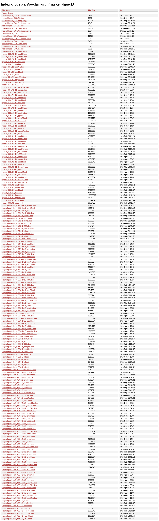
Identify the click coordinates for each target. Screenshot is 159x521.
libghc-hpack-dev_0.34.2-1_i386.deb (16, 226)
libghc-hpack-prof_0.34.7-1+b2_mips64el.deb (20, 403)
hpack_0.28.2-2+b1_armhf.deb (14, 59)
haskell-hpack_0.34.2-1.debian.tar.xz (16, 23)
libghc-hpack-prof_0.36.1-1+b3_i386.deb (18, 449)
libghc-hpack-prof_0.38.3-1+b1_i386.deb (18, 459)
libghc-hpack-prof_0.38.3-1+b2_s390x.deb (18, 490)
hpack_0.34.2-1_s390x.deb (12, 85)
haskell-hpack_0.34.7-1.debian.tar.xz (16, 31)
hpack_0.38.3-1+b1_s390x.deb (14, 154)
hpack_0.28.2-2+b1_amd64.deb (14, 54)
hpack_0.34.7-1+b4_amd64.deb (14, 108)
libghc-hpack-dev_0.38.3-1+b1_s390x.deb (18, 305)
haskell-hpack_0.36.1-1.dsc (13, 41)
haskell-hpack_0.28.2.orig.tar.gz (14, 21)
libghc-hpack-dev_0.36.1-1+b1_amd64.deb (19, 262)
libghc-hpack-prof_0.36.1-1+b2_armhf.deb (18, 442)
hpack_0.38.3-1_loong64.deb (13, 195)
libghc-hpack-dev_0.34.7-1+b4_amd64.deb (19, 259)
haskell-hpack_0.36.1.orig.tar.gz (14, 44)
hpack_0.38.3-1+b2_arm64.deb (14, 159)
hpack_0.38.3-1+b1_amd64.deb (14, 136)
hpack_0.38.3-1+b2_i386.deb (13, 164)
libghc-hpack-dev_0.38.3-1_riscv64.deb (17, 352)
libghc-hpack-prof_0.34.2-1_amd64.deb (17, 380)
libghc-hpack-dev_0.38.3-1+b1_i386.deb (18, 295)
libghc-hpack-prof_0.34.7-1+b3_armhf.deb (18, 416)
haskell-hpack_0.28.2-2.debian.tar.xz (16, 15)
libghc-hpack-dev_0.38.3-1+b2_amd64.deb (19, 308)
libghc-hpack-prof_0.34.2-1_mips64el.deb (18, 393)
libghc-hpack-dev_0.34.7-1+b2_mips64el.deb (19, 239)
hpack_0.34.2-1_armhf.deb (12, 72)
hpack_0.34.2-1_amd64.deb (13, 64)
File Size (91, 10)
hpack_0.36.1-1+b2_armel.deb (14, 123)
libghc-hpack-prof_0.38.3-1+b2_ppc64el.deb (19, 485)
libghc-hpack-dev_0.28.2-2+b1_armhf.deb (18, 211)
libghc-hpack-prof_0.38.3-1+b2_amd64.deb (19, 472)
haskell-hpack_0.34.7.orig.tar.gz (14, 36)
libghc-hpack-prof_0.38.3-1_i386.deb (16, 508)
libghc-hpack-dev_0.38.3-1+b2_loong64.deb (19, 318)
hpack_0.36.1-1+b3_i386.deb (13, 133)
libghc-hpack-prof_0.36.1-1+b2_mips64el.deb (20, 447)
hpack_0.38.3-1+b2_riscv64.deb (14, 172)
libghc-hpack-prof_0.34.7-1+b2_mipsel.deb (19, 406)
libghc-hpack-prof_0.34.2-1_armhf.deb (17, 388)
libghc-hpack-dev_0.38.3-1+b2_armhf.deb (18, 313)
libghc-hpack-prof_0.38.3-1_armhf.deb (17, 506)
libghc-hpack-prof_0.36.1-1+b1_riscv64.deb (19, 434)
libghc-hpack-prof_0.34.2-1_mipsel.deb (17, 395)
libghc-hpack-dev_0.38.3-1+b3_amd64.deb (19, 329)
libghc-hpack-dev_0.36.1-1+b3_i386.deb (18, 285)
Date (121, 10)
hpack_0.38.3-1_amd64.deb (13, 185)
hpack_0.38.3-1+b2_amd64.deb (14, 157)
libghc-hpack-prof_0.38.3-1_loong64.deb (18, 511)
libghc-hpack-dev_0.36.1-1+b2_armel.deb (18, 275)
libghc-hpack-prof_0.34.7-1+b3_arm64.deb (19, 411)
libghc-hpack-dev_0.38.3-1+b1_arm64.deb (18, 290)
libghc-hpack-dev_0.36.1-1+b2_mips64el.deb (19, 282)
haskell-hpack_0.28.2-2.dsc (13, 18)
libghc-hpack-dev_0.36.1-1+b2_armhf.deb (18, 277)
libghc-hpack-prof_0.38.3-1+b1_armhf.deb (18, 457)
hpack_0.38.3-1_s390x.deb (12, 203)
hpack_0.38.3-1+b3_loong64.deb (15, 180)
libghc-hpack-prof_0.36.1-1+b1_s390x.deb (18, 436)
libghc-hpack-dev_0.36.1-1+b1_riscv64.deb (19, 270)
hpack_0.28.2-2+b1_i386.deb (13, 62)
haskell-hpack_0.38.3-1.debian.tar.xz (16, 46)
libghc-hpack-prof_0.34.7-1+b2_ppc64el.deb (19, 408)
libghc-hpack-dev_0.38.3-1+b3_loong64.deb (19, 331)
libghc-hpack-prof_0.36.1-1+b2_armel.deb (18, 439)
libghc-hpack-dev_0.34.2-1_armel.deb (17, 221)
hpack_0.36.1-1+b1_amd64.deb (14, 110)
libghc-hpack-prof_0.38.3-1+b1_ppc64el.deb (19, 465)
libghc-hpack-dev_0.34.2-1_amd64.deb (17, 216)
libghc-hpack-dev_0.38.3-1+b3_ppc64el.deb (19, 334)
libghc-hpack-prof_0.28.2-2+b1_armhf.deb (18, 375)
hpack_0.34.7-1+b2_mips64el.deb (15, 87)
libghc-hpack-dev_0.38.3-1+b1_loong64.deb (19, 298)
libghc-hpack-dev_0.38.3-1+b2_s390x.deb (18, 326)
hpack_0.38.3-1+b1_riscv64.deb (14, 152)
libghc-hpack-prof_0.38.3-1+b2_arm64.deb (19, 475)
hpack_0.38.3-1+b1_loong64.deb (15, 146)
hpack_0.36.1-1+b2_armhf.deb (14, 126)
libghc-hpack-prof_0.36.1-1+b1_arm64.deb (19, 429)
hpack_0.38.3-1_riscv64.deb (13, 200)
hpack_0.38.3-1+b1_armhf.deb (14, 141)
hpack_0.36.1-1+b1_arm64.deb (14, 113)
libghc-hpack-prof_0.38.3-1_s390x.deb (17, 519)
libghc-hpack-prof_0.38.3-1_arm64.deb (17, 503)
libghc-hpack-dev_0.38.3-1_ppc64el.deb (18, 349)
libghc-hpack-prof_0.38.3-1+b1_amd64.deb (19, 452)
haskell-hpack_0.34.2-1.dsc (13, 26)
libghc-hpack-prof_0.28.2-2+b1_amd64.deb (19, 370)
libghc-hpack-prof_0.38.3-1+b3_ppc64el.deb (19, 498)
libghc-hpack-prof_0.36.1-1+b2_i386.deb (18, 444)
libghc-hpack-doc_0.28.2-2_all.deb (15, 357)
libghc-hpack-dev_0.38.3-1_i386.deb (16, 344)
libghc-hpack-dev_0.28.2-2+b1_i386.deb (18, 213)
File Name (6, 10)
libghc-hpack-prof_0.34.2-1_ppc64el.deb (18, 398)
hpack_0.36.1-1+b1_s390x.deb (14, 121)
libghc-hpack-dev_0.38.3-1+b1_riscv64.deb (19, 303)
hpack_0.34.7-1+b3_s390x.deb (14, 105)
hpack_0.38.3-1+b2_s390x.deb (14, 175)
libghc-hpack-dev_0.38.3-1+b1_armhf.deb (18, 293)
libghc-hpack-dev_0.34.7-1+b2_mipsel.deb (18, 241)
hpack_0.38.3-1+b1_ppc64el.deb (15, 149)
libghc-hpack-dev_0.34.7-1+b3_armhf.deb (18, 252)
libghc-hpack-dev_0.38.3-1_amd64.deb (17, 336)
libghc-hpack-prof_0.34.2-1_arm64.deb (17, 383)
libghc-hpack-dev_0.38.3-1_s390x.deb (17, 354)
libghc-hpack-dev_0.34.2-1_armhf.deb (17, 223)
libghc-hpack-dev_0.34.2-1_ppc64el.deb (18, 234)
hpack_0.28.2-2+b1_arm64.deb (14, 57)
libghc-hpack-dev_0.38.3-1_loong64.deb (18, 347)
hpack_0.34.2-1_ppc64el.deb (13, 82)
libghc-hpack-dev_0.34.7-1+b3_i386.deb (18, 254)
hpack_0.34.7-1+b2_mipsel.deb (14, 90)
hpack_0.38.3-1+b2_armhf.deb (14, 162)
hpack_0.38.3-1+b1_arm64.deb (14, 139)
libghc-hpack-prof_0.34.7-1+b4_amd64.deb (19, 424)
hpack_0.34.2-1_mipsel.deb (13, 80)
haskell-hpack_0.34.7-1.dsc (13, 33)
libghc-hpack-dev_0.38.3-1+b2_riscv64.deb (19, 323)
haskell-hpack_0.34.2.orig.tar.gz (14, 28)
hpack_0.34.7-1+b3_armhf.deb (14, 100)
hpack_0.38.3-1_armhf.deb (12, 190)
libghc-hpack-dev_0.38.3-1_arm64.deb (17, 339)
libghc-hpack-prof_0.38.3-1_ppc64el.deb (18, 513)
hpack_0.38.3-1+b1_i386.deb (13, 144)
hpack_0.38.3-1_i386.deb (12, 193)
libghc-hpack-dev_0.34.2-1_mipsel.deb (17, 231)
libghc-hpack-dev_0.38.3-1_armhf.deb (17, 341)
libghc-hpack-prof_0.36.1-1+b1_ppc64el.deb (19, 431)
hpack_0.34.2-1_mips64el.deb (14, 77)
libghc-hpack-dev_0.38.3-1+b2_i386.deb (18, 316)
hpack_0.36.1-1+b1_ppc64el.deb (15, 116)
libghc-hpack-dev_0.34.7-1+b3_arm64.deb (18, 246)
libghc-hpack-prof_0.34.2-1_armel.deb (17, 385)
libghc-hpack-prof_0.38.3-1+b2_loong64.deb (19, 483)
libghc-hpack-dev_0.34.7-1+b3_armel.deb (18, 249)
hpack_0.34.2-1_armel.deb (12, 69)
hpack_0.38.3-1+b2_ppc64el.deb (15, 169)
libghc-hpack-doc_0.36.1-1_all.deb (15, 364)
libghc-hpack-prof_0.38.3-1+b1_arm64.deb (19, 454)
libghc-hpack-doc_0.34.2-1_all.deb (15, 359)
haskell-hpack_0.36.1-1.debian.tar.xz (16, 39)
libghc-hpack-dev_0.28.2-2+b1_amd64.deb (19, 205)
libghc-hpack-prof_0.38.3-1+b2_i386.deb (18, 480)
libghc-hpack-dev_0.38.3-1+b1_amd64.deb (19, 288)
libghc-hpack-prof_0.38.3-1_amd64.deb (17, 501)
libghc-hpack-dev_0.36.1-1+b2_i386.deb (18, 280)
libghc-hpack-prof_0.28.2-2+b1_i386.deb (18, 377)
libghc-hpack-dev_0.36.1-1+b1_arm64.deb (18, 264)
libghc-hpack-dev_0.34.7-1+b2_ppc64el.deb (19, 244)
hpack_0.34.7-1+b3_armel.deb (14, 98)
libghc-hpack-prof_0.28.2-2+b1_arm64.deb (19, 372)
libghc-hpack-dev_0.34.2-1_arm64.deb (17, 218)
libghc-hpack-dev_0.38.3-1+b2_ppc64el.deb (19, 321)
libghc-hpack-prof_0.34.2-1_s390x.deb (17, 400)
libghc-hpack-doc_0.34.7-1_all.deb (15, 362)
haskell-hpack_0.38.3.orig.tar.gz (14, 51)
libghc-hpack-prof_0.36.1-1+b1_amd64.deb (19, 426)
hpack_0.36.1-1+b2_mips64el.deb (15, 131)
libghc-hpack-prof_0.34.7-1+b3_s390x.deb (18, 421)
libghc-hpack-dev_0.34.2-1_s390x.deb (17, 236)
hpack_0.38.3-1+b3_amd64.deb (14, 177)
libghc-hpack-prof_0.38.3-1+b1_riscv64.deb (19, 467)
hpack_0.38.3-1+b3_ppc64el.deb (15, 182)
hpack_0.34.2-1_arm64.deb (13, 67)
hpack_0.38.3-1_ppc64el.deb (13, 198)
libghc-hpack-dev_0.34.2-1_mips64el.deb (18, 228)
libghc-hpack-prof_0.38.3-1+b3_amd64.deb (19, 493)
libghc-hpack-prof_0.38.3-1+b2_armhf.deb (18, 477)
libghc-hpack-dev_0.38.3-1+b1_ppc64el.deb (19, 300)
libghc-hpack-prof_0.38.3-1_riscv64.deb (17, 516)
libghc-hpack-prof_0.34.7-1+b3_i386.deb (18, 418)
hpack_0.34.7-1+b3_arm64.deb (14, 95)
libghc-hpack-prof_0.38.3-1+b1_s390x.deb (18, 470)
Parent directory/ (8, 13)
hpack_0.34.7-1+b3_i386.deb (13, 103)
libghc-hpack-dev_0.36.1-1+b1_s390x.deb (18, 272)
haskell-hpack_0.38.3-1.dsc (13, 49)
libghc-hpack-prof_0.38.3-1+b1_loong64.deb (19, 462)
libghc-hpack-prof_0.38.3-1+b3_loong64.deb (19, 495)
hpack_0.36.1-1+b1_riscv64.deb (14, 118)
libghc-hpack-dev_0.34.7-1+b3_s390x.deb (18, 257)
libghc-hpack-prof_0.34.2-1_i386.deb (16, 390)
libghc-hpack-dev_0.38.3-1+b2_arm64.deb (18, 311)
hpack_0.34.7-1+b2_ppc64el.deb (15, 92)
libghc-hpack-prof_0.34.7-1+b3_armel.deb (18, 413)
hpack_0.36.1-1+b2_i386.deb (13, 128)
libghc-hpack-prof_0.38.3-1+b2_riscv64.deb (19, 488)
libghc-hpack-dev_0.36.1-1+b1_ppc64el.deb (19, 267)
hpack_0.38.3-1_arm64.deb (13, 187)
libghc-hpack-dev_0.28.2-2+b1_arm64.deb (18, 208)
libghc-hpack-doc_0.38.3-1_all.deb (15, 367)
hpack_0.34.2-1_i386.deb (12, 74)
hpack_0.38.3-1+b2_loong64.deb (15, 167)
